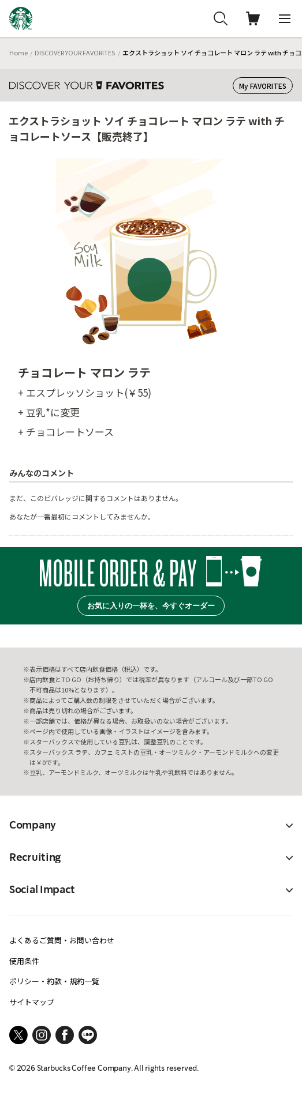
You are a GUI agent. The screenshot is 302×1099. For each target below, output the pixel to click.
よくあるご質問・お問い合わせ (61, 940)
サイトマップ (31, 1001)
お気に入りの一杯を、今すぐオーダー (151, 605)
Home (18, 52)
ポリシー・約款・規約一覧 (54, 981)
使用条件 (24, 960)
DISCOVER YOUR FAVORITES (75, 52)
